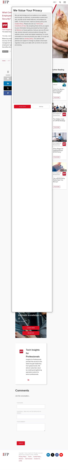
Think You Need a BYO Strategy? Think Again (58, 91)
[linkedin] (28, 380)
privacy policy (29, 38)
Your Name (20, 403)
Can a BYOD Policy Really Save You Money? (59, 180)
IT (8, 60)
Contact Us (37, 459)
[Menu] (65, 2)
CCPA (20, 461)
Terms (30, 456)
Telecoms (56, 97)
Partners (19, 30)
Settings (41, 106)
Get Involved (28, 459)
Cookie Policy (19, 24)
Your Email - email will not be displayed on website (29, 412)
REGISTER (31, 333)
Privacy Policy (22, 456)
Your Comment (21, 421)
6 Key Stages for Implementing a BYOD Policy (58, 150)
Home (3, 60)
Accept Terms (22, 106)
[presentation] (30, 436)
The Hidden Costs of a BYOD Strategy (59, 120)
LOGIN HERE (31, 328)
